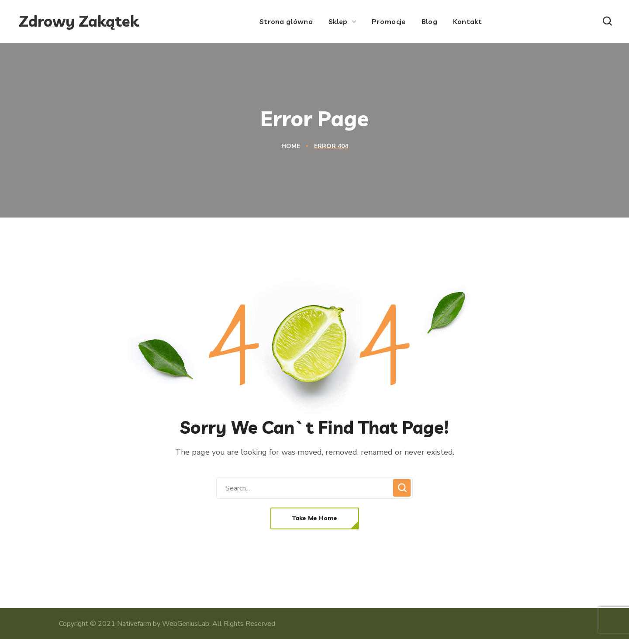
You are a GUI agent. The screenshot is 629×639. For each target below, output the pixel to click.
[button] (607, 21)
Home (290, 146)
